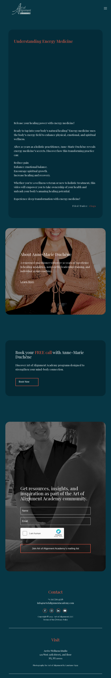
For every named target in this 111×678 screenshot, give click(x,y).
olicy (66, 619)
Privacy (59, 619)
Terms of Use (49, 619)
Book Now (24, 382)
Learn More (27, 282)
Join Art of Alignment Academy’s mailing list (55, 548)
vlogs (92, 206)
